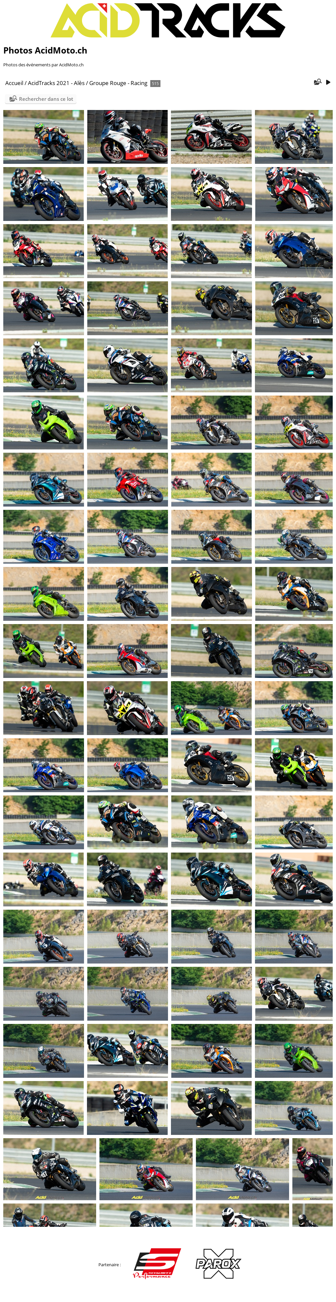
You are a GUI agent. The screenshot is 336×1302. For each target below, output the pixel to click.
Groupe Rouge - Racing (118, 83)
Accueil (14, 83)
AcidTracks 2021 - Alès (56, 83)
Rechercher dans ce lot (46, 99)
